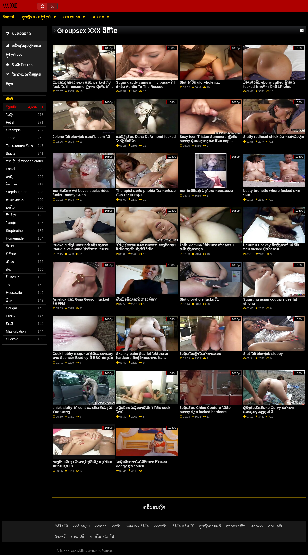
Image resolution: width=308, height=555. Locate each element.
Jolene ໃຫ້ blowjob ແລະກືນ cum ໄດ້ (81, 137)
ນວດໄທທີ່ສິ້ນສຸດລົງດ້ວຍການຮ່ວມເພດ (206, 191)
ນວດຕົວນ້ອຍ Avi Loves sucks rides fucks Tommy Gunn (81, 193)
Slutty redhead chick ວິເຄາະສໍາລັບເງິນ (273, 137)
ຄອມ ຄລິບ (275, 526)
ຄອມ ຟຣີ (77, 536)
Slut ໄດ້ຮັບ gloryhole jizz (200, 82)
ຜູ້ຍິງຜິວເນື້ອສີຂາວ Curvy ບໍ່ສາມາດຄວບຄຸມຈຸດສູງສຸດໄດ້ (269, 410)
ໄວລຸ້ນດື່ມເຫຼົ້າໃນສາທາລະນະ (200, 354)
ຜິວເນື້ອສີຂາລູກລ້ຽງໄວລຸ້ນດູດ (136, 299)
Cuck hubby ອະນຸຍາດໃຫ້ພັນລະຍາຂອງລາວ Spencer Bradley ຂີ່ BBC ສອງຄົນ (83, 356)
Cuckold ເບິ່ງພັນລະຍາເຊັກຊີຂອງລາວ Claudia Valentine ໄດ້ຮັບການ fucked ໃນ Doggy (82, 249)
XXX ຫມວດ (71, 17)
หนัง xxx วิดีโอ (137, 526)
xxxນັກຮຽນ (81, 526)
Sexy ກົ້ (60, 536)
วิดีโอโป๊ (61, 526)
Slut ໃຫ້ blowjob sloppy (263, 354)
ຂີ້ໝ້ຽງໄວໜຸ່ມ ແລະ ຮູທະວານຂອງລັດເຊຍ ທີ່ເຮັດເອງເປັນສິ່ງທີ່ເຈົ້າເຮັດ (146, 247)
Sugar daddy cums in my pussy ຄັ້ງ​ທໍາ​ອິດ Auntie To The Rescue (145, 84)
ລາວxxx (257, 526)
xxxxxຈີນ (160, 526)
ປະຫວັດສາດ (18, 33)
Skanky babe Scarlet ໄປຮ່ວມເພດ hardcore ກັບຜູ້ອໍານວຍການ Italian (142, 356)
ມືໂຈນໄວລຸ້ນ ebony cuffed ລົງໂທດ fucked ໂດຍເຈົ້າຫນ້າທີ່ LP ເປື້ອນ (268, 84)
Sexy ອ (98, 17)
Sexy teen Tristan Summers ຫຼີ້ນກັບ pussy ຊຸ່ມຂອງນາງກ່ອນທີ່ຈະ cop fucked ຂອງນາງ (208, 141)
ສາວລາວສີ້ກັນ (236, 526)
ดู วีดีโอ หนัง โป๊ (101, 536)
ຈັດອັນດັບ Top (19, 65)
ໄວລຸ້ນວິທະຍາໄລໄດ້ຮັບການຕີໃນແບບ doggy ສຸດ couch (142, 464)
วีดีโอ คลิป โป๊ (183, 526)
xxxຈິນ (117, 526)
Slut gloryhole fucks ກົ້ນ (199, 299)
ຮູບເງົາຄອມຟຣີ (210, 526)
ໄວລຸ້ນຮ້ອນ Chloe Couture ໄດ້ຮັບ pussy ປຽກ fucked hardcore (205, 410)
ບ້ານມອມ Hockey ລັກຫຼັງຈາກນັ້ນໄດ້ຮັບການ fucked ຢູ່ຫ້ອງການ (271, 247)
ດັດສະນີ (8, 17)
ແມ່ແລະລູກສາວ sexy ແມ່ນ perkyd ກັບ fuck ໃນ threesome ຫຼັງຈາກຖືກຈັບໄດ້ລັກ (82, 86)
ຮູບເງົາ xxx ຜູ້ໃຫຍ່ (37, 17)
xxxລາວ (101, 526)
